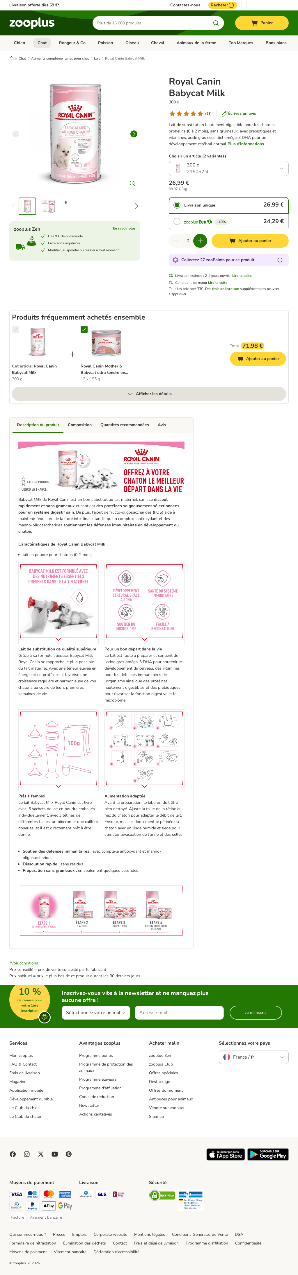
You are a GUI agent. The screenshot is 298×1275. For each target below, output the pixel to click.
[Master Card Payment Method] (49, 1195)
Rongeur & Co (72, 43)
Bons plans (276, 43)
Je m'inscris (256, 1012)
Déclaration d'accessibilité (116, 1252)
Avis (162, 425)
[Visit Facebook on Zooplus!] (12, 1154)
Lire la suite (242, 275)
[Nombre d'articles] (188, 241)
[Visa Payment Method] (16, 1195)
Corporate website (110, 1234)
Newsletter (89, 1105)
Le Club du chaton (25, 1116)
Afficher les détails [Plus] (149, 393)
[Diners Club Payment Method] (16, 1207)
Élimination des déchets (84, 1243)
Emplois (79, 1234)
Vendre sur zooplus (166, 1108)
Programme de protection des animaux (106, 1067)
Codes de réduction (96, 1097)
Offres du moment (166, 1090)
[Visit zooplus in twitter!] (40, 1154)
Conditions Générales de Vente (200, 1234)
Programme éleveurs (98, 1079)
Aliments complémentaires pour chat (60, 58)
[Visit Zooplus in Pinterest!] (68, 1154)
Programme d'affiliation (100, 1088)
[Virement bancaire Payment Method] (45, 1217)
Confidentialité (248, 1243)
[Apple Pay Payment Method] (49, 1207)
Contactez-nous (185, 5)
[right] (133, 133)
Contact (120, 1243)
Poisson (105, 43)
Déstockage (159, 1081)
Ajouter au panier (261, 359)
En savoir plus (124, 228)
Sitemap (156, 1116)
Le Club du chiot (24, 1108)
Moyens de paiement (28, 1252)
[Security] (162, 1196)
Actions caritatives (95, 1114)
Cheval (157, 43)
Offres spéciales (163, 1073)
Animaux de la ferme (196, 43)
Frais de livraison (24, 1073)
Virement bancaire (70, 1252)
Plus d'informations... (247, 144)
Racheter (223, 5)
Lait (97, 58)
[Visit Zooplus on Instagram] (26, 1154)
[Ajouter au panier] (250, 241)
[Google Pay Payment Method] (65, 1207)
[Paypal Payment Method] (33, 1207)
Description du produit (38, 425)
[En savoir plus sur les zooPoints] (280, 260)
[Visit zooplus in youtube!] (54, 1154)
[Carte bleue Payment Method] (33, 1195)
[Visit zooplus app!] (225, 1159)
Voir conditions (24, 963)
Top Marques (241, 43)
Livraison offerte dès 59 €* (34, 5)
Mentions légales (149, 1234)
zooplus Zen (160, 1055)
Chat (42, 43)
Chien (19, 43)
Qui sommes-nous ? (27, 1234)
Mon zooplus (21, 1055)
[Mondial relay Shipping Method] (119, 1195)
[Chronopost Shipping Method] (86, 1195)
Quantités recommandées (124, 425)
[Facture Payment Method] (17, 1217)
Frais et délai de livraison (156, 1243)
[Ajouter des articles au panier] (200, 241)
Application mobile (26, 1090)
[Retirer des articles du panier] (176, 241)
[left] (15, 133)
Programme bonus (96, 1055)
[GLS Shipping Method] (102, 1195)
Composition (80, 425)
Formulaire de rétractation (32, 1243)
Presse (59, 1234)
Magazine (17, 1081)
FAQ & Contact (23, 1064)
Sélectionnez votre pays (244, 1043)
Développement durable (31, 1099)
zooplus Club (161, 1064)
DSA (239, 1234)
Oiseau (132, 43)
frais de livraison (225, 288)
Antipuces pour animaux (171, 1099)
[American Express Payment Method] (65, 1195)
